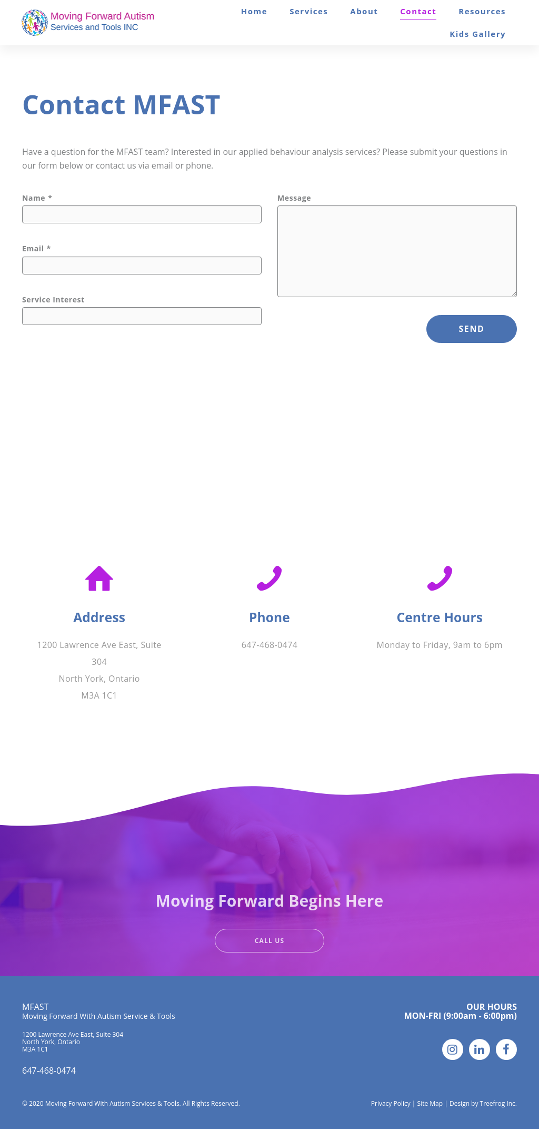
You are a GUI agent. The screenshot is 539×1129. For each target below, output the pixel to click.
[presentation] (357, 335)
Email (33, 248)
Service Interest (53, 300)
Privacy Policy (391, 1103)
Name (33, 198)
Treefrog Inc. (498, 1103)
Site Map (430, 1103)
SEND (471, 329)
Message (294, 198)
